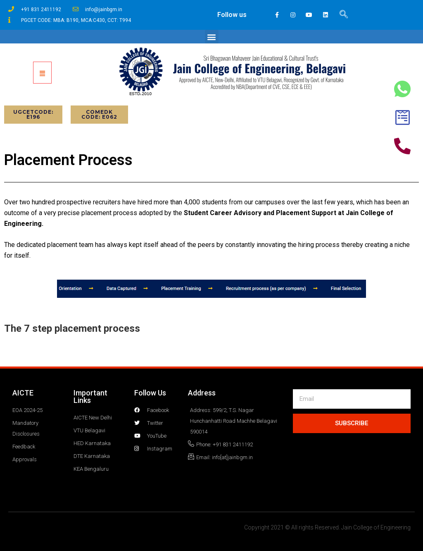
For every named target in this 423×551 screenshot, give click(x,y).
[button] (212, 36)
